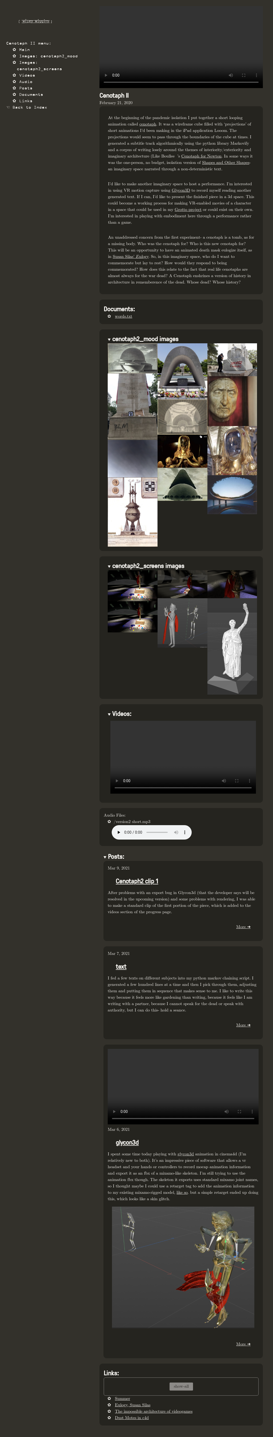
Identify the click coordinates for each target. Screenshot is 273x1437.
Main (24, 50)
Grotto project (188, 209)
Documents (31, 95)
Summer (122, 1398)
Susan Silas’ (130, 256)
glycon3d (127, 1142)
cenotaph (147, 124)
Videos (27, 75)
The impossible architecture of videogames (153, 1411)
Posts (26, 88)
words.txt (123, 316)
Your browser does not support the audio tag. (152, 832)
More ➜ (243, 927)
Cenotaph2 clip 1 (137, 880)
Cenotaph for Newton (201, 156)
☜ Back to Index (26, 108)
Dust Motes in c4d (132, 1418)
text (121, 966)
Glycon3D (181, 190)
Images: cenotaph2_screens (39, 66)
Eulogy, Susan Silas (132, 1405)
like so (182, 1192)
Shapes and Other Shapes (225, 163)
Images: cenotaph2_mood (48, 56)
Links (26, 101)
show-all (181, 1386)
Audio (26, 82)
